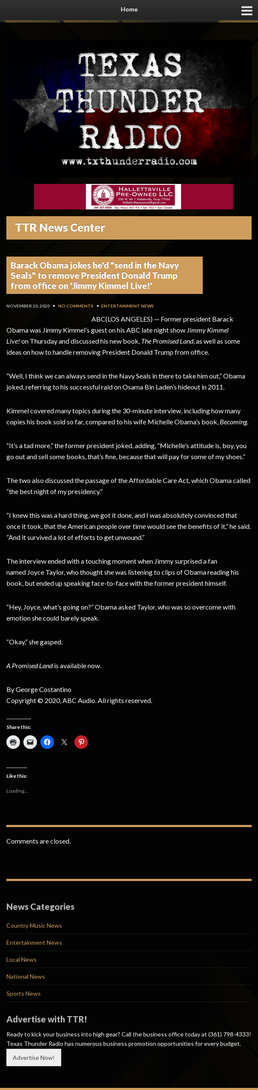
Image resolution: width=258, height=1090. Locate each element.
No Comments (76, 305)
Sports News (23, 993)
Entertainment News (127, 305)
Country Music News (34, 925)
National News (25, 976)
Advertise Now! (34, 1057)
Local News (21, 959)
